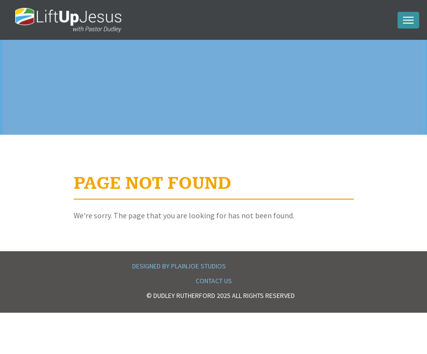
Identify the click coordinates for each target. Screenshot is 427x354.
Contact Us (214, 280)
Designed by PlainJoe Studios (179, 266)
